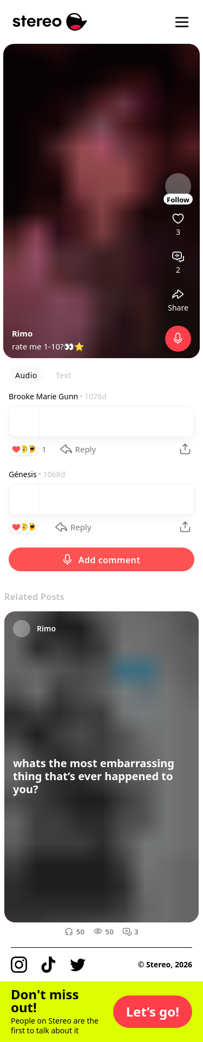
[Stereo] (50, 22)
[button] (152, 1011)
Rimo (22, 333)
